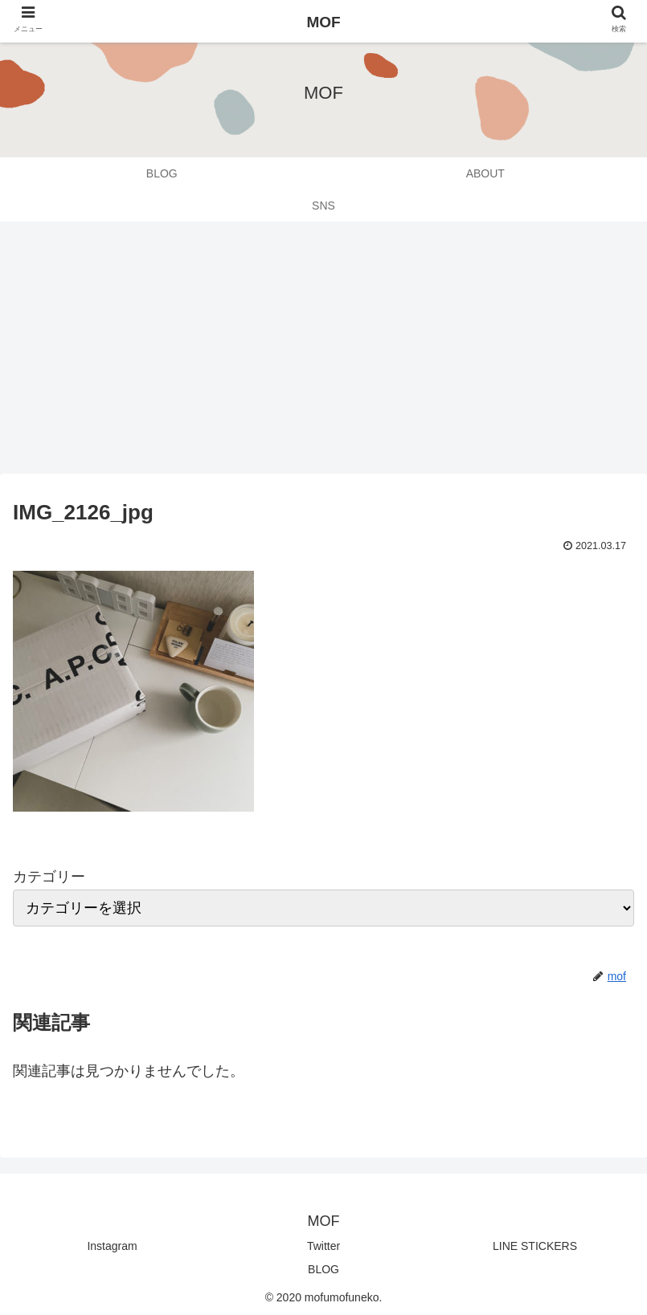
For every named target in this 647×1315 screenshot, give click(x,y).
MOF (323, 22)
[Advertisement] (323, 353)
